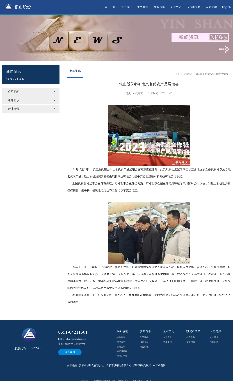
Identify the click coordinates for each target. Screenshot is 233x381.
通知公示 (32, 100)
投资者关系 (194, 7)
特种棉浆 (120, 337)
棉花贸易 (120, 347)
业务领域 (142, 7)
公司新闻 (32, 92)
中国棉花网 (159, 365)
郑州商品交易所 (142, 365)
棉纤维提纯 (121, 351)
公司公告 (190, 337)
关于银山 (126, 7)
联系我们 (70, 352)
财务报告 (190, 342)
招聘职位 (214, 342)
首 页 (110, 7)
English (226, 7)
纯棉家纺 (120, 342)
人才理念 (214, 337)
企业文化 (175, 7)
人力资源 (211, 7)
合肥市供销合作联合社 (118, 365)
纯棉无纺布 (121, 356)
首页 (177, 74)
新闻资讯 (159, 7)
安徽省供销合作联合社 (91, 365)
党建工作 (167, 342)
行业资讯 (32, 109)
